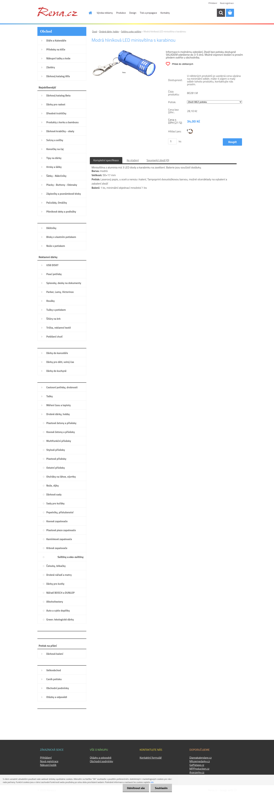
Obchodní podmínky (101, 761)
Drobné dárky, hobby (109, 31)
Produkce (121, 13)
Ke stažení (133, 160)
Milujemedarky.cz (199, 761)
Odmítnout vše (136, 788)
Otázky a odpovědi (100, 757)
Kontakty (165, 13)
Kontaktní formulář (151, 757)
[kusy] (172, 141)
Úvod (94, 31)
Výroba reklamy (105, 13)
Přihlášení (212, 3)
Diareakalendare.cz (200, 757)
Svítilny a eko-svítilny (131, 31)
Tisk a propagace (148, 13)
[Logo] (57, 11)
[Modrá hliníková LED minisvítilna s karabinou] (124, 52)
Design (132, 13)
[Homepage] (88, 13)
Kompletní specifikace (106, 160)
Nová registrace (227, 3)
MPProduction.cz (199, 768)
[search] (221, 13)
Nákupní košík (48, 765)
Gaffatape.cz (196, 765)
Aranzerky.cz (196, 772)
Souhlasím (161, 788)
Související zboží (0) (158, 160)
